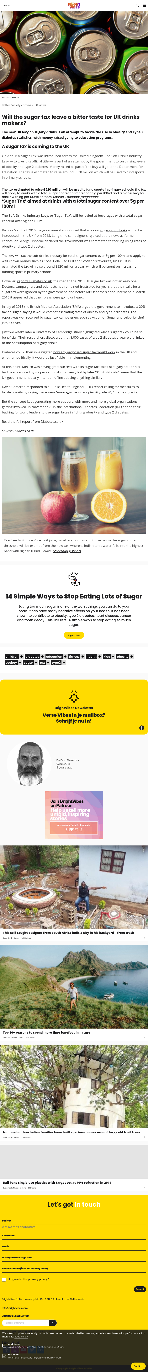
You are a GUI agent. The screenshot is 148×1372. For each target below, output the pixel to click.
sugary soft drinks (113, 230)
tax (42, 662)
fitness (74, 656)
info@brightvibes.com (15, 1308)
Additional (14, 1344)
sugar (28, 662)
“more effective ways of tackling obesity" (85, 392)
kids (106, 656)
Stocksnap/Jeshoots (67, 551)
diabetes (32, 656)
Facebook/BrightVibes (82, 197)
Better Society (11, 105)
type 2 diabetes (32, 246)
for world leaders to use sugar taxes (41, 412)
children (12, 656)
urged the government (99, 306)
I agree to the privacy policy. (28, 1279)
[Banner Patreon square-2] (74, 815)
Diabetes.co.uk (23, 431)
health (92, 656)
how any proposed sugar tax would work (84, 352)
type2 (56, 662)
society (11, 662)
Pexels (15, 97)
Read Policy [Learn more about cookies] (21, 1336)
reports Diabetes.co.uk (34, 281)
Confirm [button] (138, 1366)
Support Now (74, 635)
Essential (13, 1354)
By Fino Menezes (67, 760)
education (54, 656)
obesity (7, 246)
